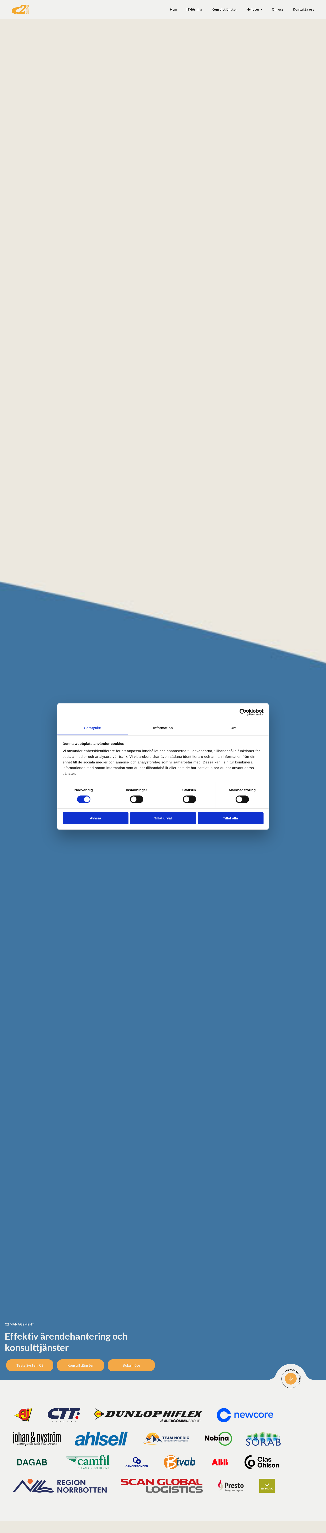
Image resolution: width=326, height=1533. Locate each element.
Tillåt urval (163, 818)
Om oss (277, 9)
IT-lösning (194, 9)
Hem (173, 9)
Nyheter (252, 9)
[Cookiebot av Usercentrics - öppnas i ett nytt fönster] (243, 712)
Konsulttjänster (80, 1365)
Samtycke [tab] (92, 728)
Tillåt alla (230, 818)
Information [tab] (163, 728)
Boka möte (131, 1365)
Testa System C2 (29, 1365)
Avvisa (95, 818)
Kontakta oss (303, 9)
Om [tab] (233, 728)
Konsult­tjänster (224, 9)
